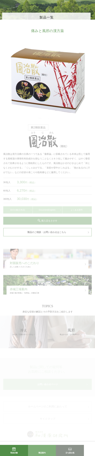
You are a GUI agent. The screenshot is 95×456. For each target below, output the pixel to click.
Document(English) (47, 211)
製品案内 (42, 453)
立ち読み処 (70, 453)
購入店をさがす (49, 222)
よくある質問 (76, 211)
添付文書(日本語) (17, 211)
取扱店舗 (14, 453)
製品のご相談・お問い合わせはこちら (46, 233)
